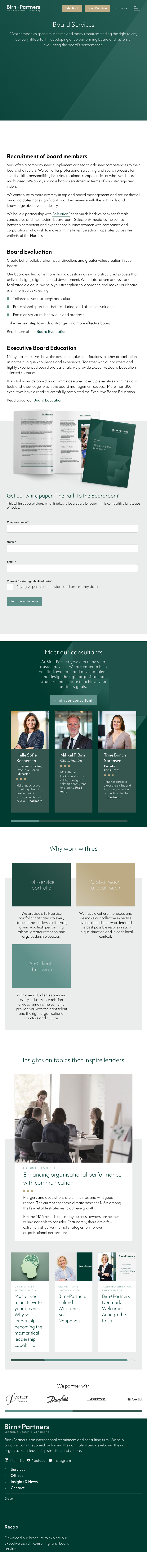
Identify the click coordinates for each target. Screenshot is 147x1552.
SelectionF (72, 8)
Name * (11, 542)
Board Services (97, 8)
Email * (11, 561)
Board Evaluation (51, 331)
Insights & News (21, 1481)
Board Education (47, 400)
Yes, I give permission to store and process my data (57, 586)
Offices (13, 1475)
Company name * (18, 522)
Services (14, 1469)
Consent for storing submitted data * (29, 581)
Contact (14, 1487)
